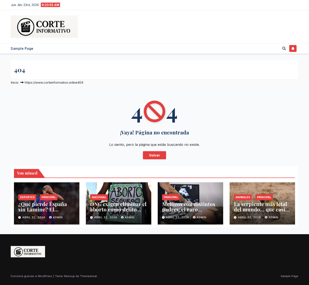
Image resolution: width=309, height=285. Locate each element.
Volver (154, 155)
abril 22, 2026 (34, 217)
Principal (49, 197)
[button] (284, 48)
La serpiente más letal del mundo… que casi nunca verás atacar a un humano (260, 212)
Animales (243, 197)
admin (56, 217)
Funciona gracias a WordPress (32, 276)
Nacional (99, 197)
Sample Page (22, 48)
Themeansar (88, 276)
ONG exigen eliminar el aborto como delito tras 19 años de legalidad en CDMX (118, 212)
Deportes (27, 197)
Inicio (14, 82)
